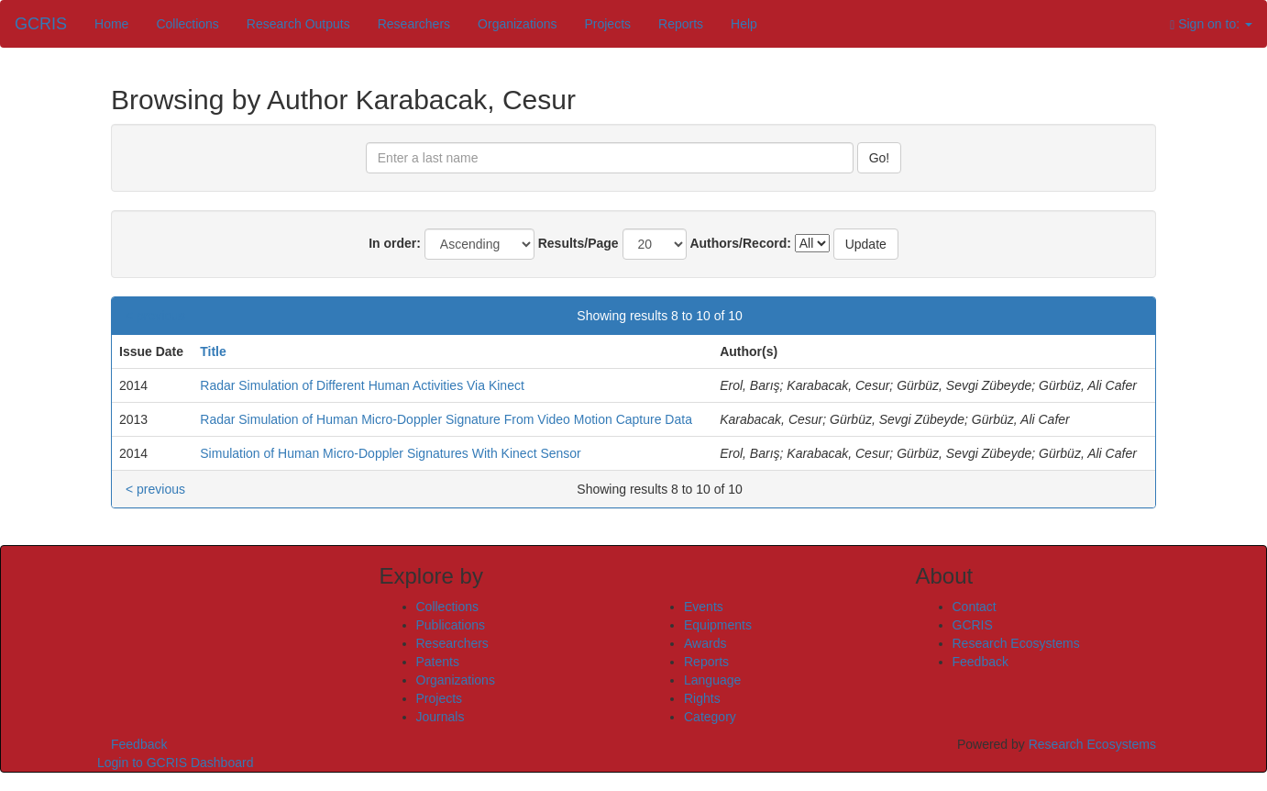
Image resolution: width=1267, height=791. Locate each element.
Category (710, 716)
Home (111, 24)
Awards (705, 643)
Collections (187, 24)
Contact (975, 606)
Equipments (718, 625)
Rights (702, 698)
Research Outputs (298, 24)
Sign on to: (1211, 24)
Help (744, 24)
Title (213, 351)
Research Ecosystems (1016, 643)
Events (703, 606)
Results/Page (578, 243)
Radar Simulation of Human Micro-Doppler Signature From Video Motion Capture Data (446, 419)
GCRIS (973, 625)
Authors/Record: (739, 243)
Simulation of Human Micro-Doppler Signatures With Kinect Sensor (390, 453)
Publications (451, 625)
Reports (680, 24)
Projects (607, 24)
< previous (155, 315)
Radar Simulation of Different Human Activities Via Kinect (362, 385)
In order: (395, 243)
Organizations (517, 24)
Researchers (414, 24)
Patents (437, 661)
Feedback (980, 661)
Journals (440, 716)
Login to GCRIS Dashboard (175, 762)
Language (712, 680)
